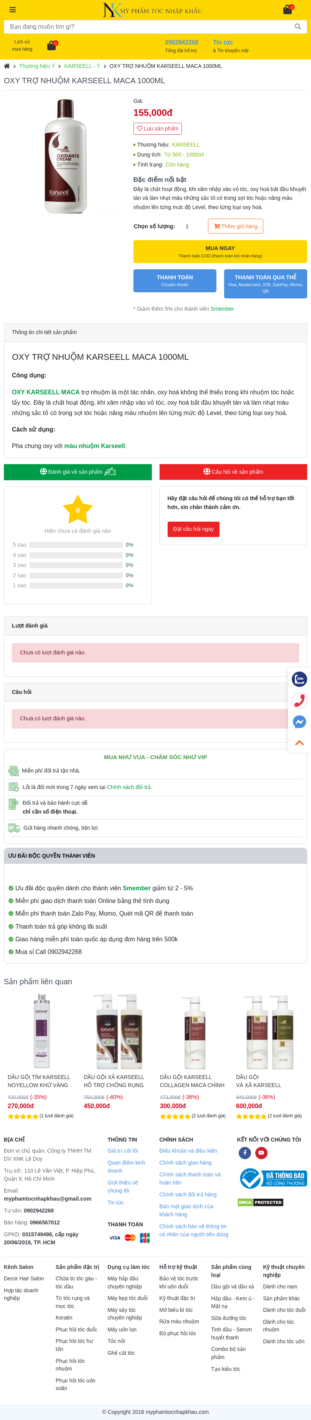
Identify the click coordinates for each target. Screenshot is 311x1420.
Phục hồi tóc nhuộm (70, 1365)
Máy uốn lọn (122, 1330)
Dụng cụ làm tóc (129, 1267)
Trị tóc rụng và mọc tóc (73, 1302)
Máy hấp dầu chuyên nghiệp (125, 1283)
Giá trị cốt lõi (123, 1151)
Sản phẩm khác (281, 1298)
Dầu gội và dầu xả (232, 1287)
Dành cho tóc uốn (283, 1341)
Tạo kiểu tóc (225, 1369)
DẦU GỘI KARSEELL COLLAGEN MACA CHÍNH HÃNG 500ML (268, 1081)
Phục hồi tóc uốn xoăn (75, 1385)
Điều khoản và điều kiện (188, 1151)
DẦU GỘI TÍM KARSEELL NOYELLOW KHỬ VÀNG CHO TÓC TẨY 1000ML (115, 1081)
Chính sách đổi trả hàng (187, 1194)
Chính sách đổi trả (129, 787)
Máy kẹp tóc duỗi (128, 1298)
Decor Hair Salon (24, 1279)
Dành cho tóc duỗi (284, 1310)
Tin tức (116, 1202)
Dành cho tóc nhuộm (278, 1326)
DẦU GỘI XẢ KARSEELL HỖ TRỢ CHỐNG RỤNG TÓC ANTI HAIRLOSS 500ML (190, 1081)
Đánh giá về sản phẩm (78, 471)
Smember (222, 309)
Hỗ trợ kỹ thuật (178, 1267)
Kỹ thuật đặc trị (177, 1298)
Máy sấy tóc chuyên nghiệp (125, 1314)
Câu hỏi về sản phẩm (233, 472)
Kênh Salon (18, 1267)
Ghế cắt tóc (121, 1353)
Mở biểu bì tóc (176, 1310)
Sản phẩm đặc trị (78, 1267)
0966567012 (45, 1222)
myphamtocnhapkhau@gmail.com (47, 1199)
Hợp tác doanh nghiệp (21, 1294)
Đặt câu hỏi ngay (193, 529)
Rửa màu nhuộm (179, 1321)
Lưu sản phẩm (157, 128)
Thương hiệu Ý (37, 66)
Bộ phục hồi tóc (177, 1333)
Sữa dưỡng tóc (228, 1318)
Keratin (64, 1318)
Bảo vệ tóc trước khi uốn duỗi (178, 1283)
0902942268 (39, 1210)
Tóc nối (116, 1341)
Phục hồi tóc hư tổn (74, 1345)
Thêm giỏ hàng (235, 226)
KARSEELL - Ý (82, 66)
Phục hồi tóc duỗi (76, 1330)
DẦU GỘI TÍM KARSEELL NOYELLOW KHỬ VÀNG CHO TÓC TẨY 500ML (39, 1081)
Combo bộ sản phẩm (228, 1353)
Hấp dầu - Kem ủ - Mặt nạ (232, 1303)
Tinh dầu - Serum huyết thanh (231, 1334)
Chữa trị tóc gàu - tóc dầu (76, 1283)
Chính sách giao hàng (185, 1163)
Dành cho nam (280, 1287)
